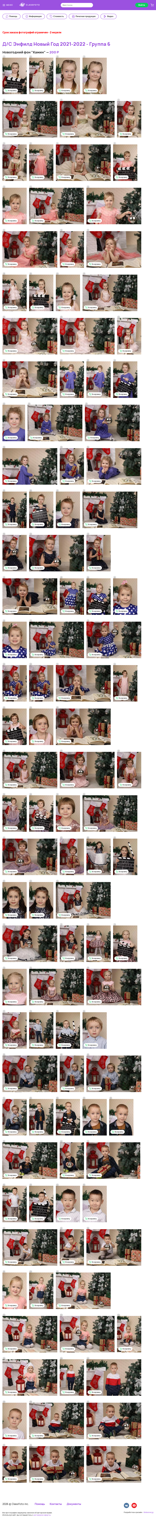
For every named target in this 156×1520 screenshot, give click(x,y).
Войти (141, 5)
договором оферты (42, 1515)
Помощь (40, 1504)
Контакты (56, 1504)
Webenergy (149, 1512)
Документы (74, 1504)
